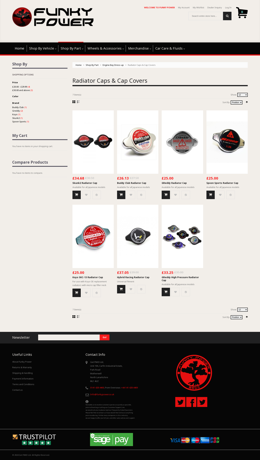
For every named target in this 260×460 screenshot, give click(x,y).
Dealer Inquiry (214, 7)
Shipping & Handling (22, 372)
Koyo (14, 114)
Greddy (16, 110)
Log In (228, 7)
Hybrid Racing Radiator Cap (133, 277)
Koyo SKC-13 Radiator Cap (87, 277)
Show (233, 94)
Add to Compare (96, 195)
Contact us (17, 389)
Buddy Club (18, 107)
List (78, 101)
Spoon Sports (19, 121)
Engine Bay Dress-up (113, 64)
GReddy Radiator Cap (174, 182)
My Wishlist (198, 7)
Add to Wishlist (86, 195)
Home (79, 64)
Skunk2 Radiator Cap (84, 182)
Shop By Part (92, 64)
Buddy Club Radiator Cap (131, 182)
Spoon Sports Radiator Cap (222, 182)
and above (21, 90)
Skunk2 (16, 118)
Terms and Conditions (23, 384)
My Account (184, 7)
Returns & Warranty (22, 367)
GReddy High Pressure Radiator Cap (180, 279)
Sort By (226, 102)
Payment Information (22, 378)
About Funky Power (22, 361)
